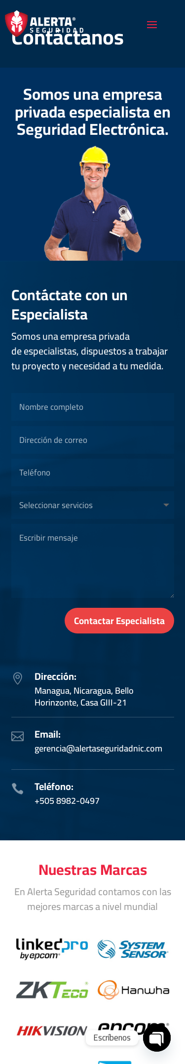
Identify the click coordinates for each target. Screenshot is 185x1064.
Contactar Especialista (119, 621)
